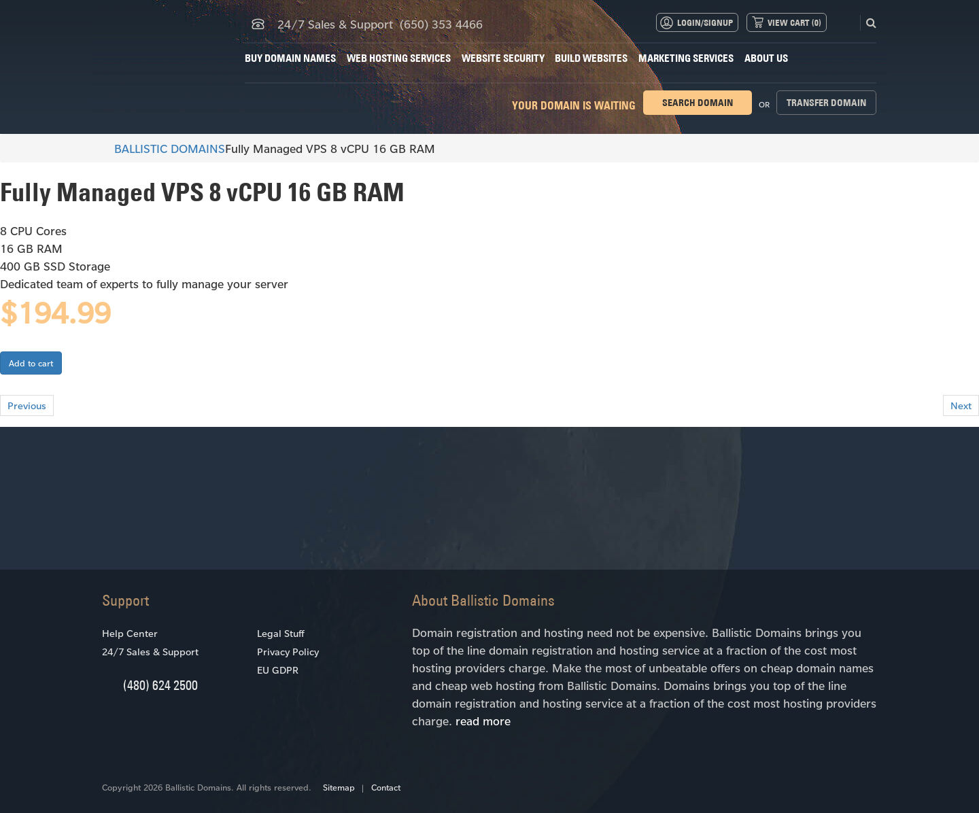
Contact (385, 787)
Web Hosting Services (399, 58)
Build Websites (591, 58)
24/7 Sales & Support (150, 651)
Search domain (697, 103)
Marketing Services (686, 58)
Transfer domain (826, 103)
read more (483, 720)
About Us (766, 58)
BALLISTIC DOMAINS (163, 148)
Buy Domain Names (290, 58)
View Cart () (794, 22)
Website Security (503, 58)
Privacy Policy (288, 651)
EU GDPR (277, 669)
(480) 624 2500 (160, 684)
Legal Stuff (280, 633)
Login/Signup (705, 22)
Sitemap (339, 787)
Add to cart (31, 363)
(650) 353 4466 (441, 23)
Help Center (130, 633)
